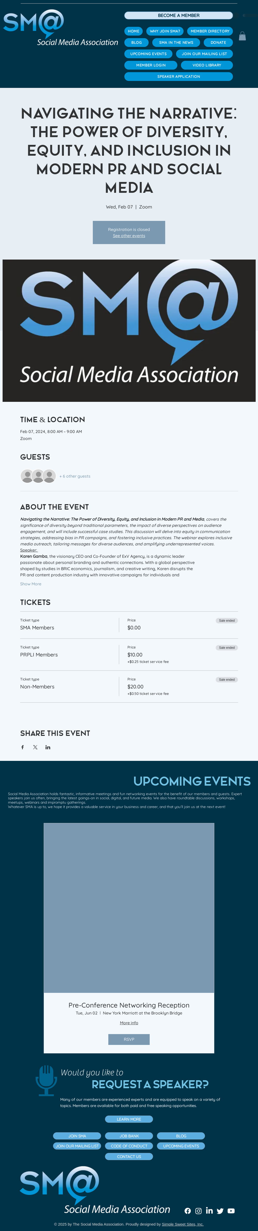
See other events (129, 235)
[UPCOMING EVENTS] (181, 1146)
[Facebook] (188, 1211)
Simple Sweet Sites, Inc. (183, 1224)
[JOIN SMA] (77, 1135)
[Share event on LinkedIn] (47, 747)
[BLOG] (181, 1135)
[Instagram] (198, 1211)
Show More (30, 583)
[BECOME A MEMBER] (178, 15)
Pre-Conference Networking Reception (129, 1005)
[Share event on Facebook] (22, 747)
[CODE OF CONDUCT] (129, 1146)
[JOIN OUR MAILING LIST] (77, 1146)
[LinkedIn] (209, 1211)
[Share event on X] (35, 747)
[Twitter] (220, 1211)
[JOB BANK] (129, 1135)
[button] (242, 35)
